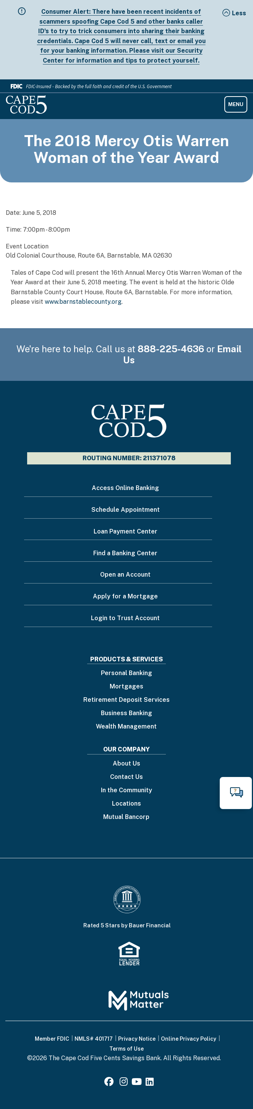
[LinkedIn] (150, 1082)
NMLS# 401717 (94, 1039)
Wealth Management (126, 727)
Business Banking (126, 713)
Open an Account (125, 574)
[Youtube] (136, 1082)
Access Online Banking (125, 488)
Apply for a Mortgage (125, 596)
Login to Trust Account (125, 618)
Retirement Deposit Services (126, 700)
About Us (126, 764)
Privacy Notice (137, 1039)
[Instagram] (124, 1082)
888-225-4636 (171, 348)
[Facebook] (110, 1082)
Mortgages (126, 686)
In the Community (126, 790)
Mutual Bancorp (126, 817)
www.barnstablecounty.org (83, 301)
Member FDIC (52, 1039)
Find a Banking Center (125, 553)
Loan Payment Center (125, 531)
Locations (126, 804)
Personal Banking (126, 673)
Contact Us (126, 777)
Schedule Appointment (125, 509)
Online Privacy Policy (188, 1039)
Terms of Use (126, 1049)
